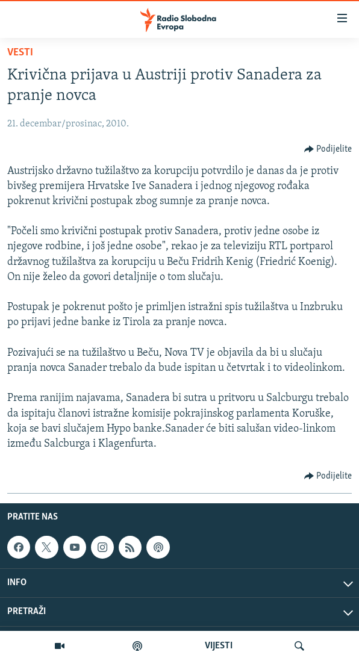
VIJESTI (219, 646)
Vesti (20, 52)
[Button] (328, 149)
